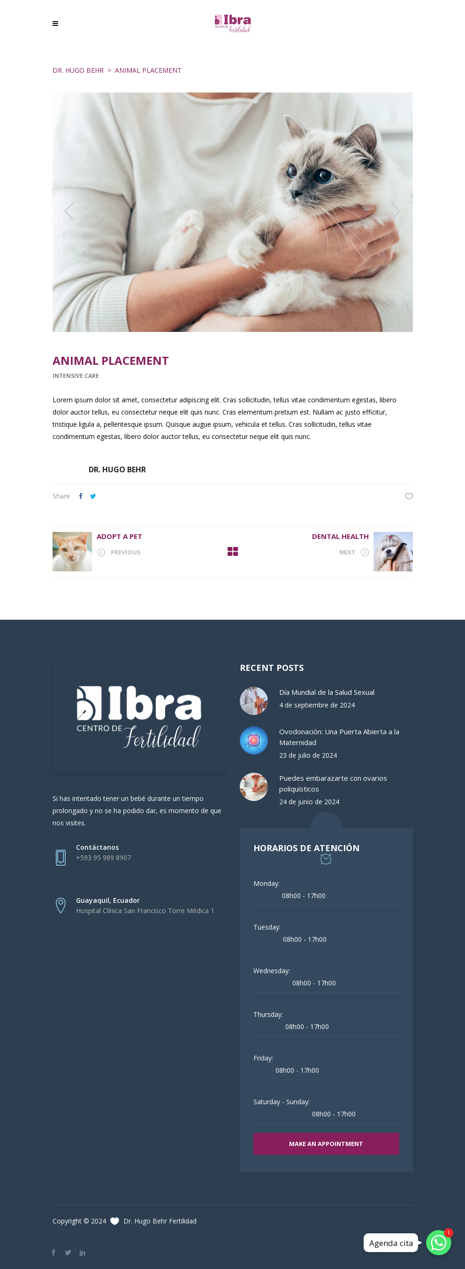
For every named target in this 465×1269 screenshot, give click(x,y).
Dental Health (340, 536)
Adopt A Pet (119, 536)
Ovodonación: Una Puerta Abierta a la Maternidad (339, 737)
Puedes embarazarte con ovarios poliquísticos (333, 783)
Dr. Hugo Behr (78, 70)
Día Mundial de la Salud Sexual (326, 692)
